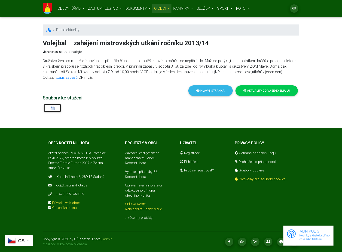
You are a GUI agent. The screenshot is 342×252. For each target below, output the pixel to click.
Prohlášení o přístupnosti (255, 162)
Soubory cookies (249, 170)
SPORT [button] (223, 9)
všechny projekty (140, 218)
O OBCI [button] (160, 9)
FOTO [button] (241, 9)
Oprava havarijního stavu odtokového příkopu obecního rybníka (143, 190)
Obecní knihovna (64, 208)
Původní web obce (65, 203)
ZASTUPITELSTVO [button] (103, 9)
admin (107, 239)
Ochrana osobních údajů (255, 153)
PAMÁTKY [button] (181, 9)
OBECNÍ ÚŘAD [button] (70, 9)
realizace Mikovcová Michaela (65, 244)
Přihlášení (189, 162)
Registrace (190, 153)
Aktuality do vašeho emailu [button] (266, 90)
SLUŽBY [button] (204, 9)
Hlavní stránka (210, 90)
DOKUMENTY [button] (136, 9)
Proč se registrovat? (197, 170)
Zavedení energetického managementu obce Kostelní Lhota (142, 158)
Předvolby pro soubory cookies (260, 179)
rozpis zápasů (66, 77)
